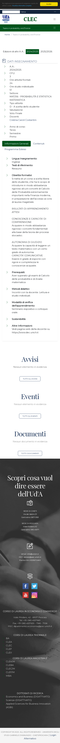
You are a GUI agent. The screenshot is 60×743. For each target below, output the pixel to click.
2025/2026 (46, 51)
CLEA (9, 641)
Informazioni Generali (16, 143)
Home (7, 34)
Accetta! (48, 4)
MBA (9, 675)
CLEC (9, 645)
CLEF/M (10, 672)
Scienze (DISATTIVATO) (19, 700)
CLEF (9, 649)
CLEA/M (10, 661)
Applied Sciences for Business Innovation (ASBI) (28, 705)
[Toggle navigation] (55, 12)
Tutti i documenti (30, 453)
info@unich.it (33, 554)
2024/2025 (32, 51)
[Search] (11, 11)
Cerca (23, 12)
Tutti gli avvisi (30, 379)
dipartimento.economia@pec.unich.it (33, 626)
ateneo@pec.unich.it (32, 557)
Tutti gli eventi (30, 416)
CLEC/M (10, 668)
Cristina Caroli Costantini (23, 120)
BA (7, 638)
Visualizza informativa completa (21, 6)
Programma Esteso (15, 149)
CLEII (9, 652)
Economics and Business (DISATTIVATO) (28, 696)
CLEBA (10, 665)
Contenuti (38, 143)
